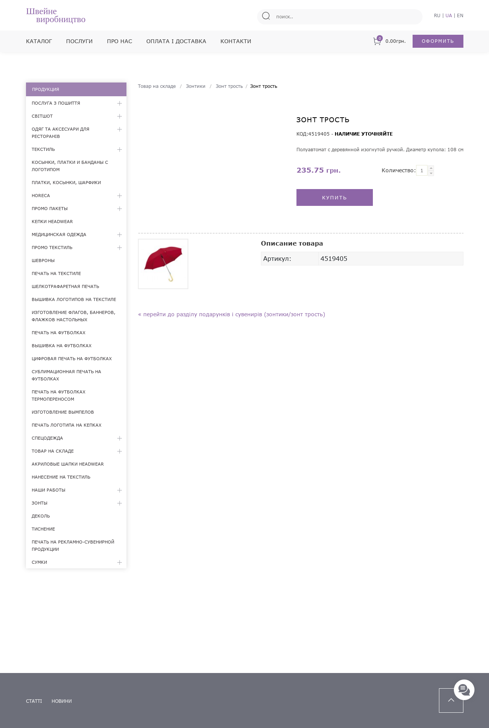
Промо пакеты (50, 208)
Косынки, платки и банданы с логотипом (70, 166)
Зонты (39, 502)
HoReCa (41, 195)
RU (437, 15)
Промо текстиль (52, 247)
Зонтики (196, 86)
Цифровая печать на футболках (72, 358)
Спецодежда (47, 437)
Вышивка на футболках (62, 345)
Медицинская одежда (59, 234)
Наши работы (48, 489)
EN (460, 15)
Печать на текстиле (56, 273)
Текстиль (43, 149)
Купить (334, 197)
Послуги (79, 41)
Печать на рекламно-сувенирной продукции (73, 545)
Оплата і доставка (176, 41)
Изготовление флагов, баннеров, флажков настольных (73, 316)
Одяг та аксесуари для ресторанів (60, 132)
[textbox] (421, 170)
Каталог (39, 41)
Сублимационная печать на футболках (66, 375)
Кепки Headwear (52, 221)
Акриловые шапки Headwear (68, 463)
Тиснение (43, 528)
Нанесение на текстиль (61, 476)
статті (34, 701)
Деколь (41, 515)
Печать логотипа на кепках (67, 424)
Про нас (119, 41)
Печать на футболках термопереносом (59, 395)
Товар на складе (53, 450)
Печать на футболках (59, 332)
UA (448, 15)
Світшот (42, 115)
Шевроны (43, 260)
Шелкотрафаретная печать (65, 286)
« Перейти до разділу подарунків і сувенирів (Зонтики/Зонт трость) (231, 314)
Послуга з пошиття (56, 102)
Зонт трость (229, 86)
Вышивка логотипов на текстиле (74, 299)
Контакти (235, 41)
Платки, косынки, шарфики (66, 182)
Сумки (39, 562)
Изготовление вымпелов (63, 411)
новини (62, 701)
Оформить (438, 41)
